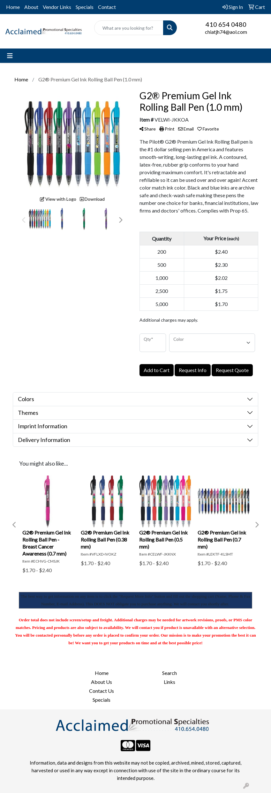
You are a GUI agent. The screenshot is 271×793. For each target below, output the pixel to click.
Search (169, 673)
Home (13, 7)
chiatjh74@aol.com (226, 32)
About (31, 7)
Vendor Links (57, 7)
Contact (107, 7)
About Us (101, 682)
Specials (85, 7)
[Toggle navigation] (10, 55)
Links (169, 682)
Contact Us (101, 691)
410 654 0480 (226, 24)
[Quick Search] (128, 27)
